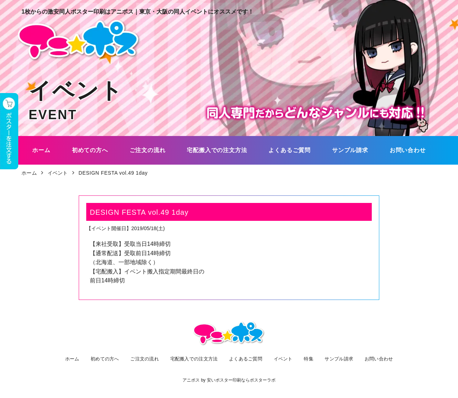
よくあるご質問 (247, 358)
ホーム (76, 358)
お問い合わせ (373, 358)
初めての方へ (107, 358)
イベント (283, 358)
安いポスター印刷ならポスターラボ (241, 380)
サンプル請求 (334, 358)
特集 (306, 358)
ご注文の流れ (146, 358)
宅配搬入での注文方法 (195, 358)
